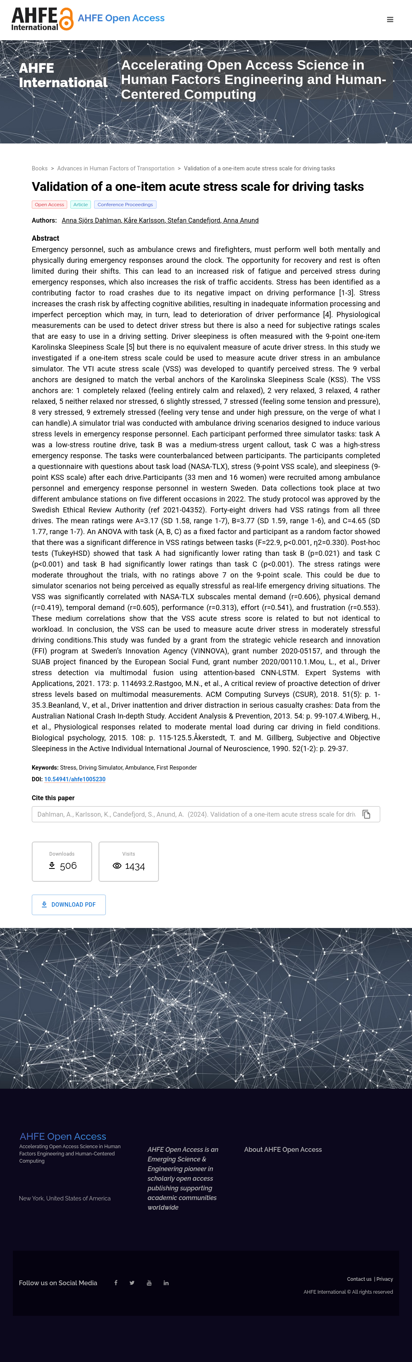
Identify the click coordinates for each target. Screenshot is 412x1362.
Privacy (385, 1279)
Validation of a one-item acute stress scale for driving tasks (259, 168)
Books (40, 168)
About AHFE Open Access (283, 1149)
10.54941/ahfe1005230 (74, 779)
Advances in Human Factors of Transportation (116, 168)
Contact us (359, 1279)
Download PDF (68, 905)
